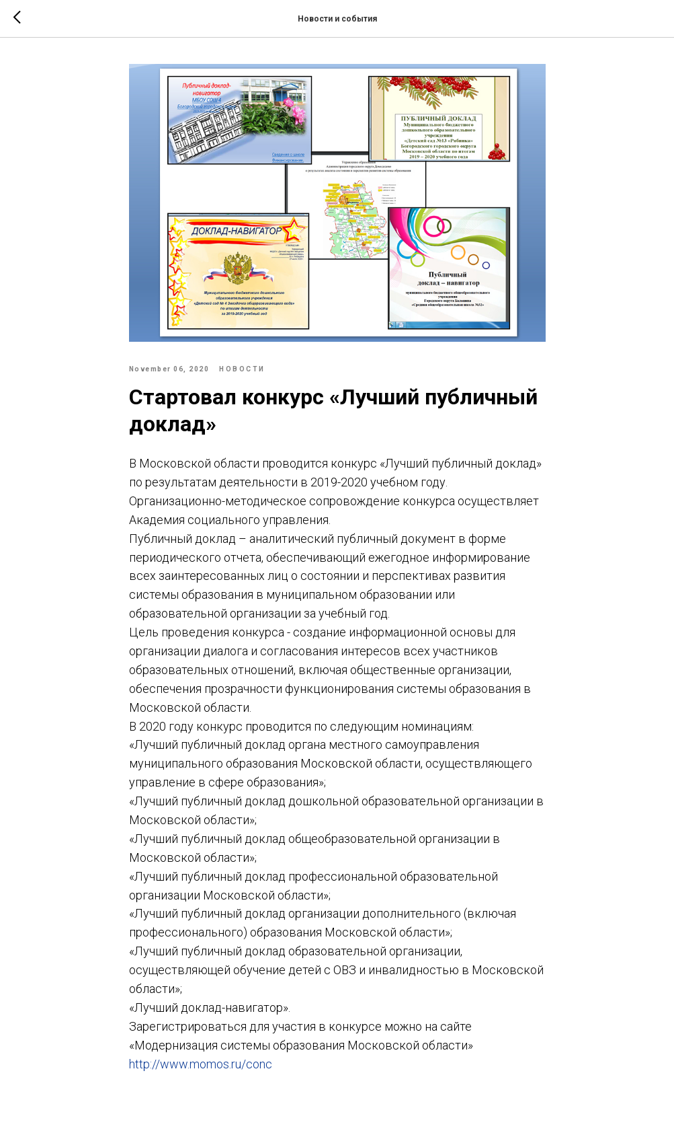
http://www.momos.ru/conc (200, 1064)
